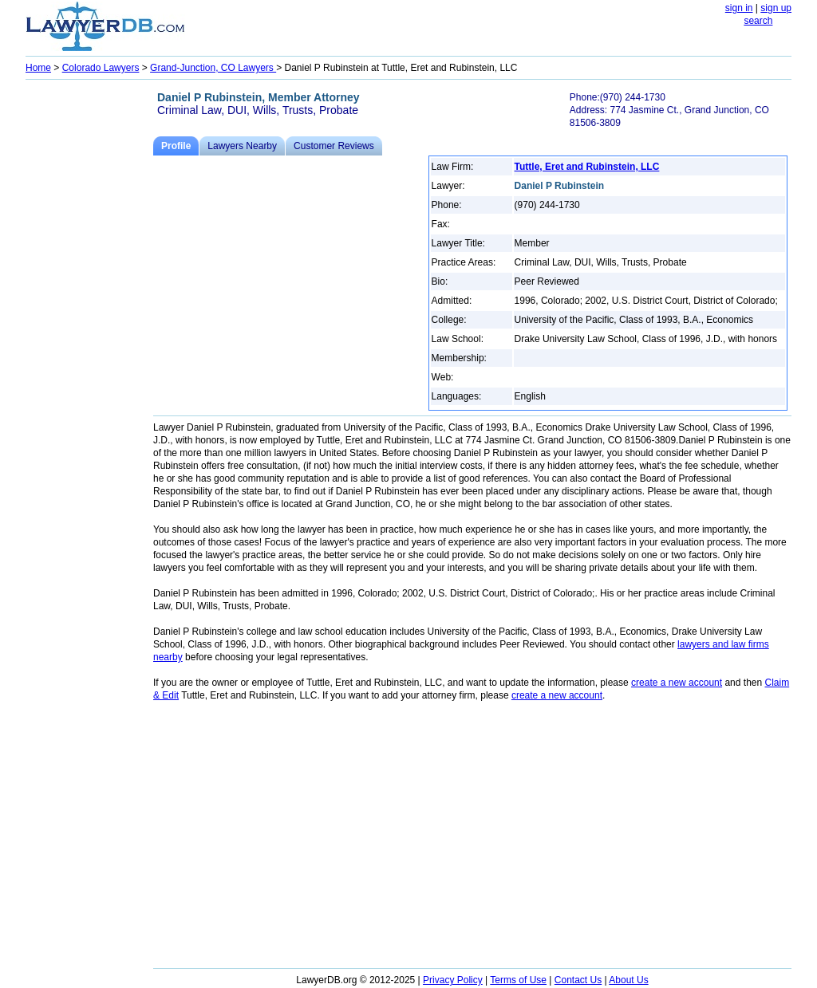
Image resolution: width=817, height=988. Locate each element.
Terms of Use (518, 980)
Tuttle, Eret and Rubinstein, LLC (587, 166)
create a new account (676, 682)
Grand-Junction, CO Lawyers (213, 67)
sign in (739, 8)
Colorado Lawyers (101, 67)
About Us (628, 980)
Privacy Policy (453, 980)
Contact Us (578, 980)
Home (38, 67)
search (758, 20)
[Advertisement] (89, 324)
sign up (775, 8)
